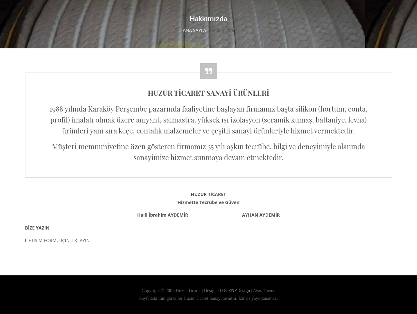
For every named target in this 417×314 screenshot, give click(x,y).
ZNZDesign (239, 290)
